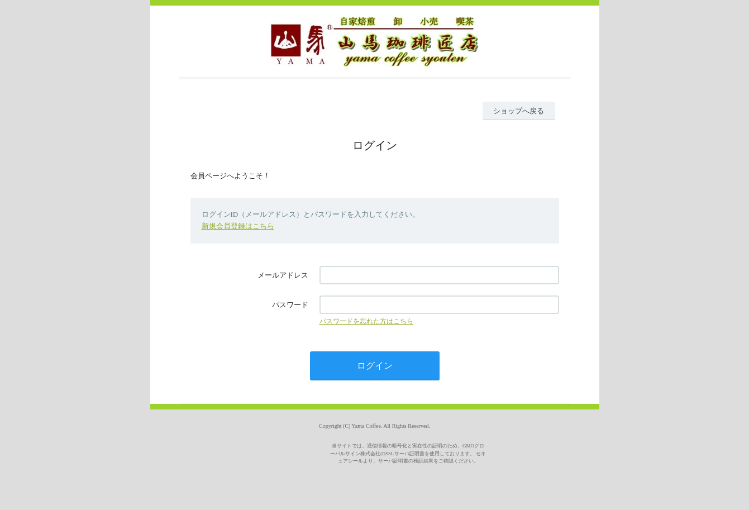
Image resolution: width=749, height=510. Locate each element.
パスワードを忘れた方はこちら (366, 321)
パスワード (290, 305)
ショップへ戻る (518, 111)
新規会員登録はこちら (238, 226)
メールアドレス (282, 275)
